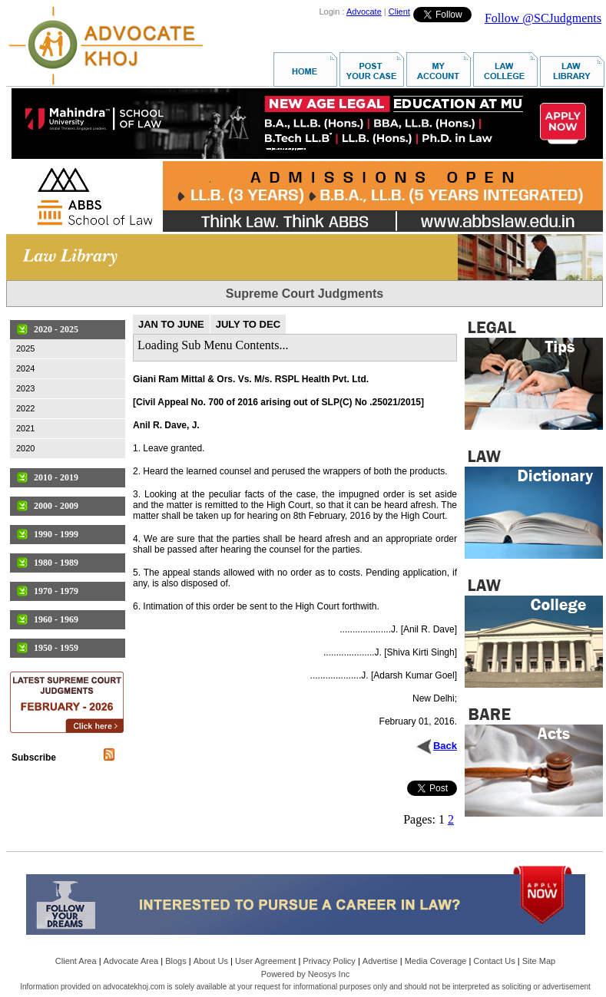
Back (445, 745)
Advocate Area (131, 961)
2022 (25, 408)
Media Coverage (436, 961)
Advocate (364, 11)
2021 (25, 428)
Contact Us (494, 961)
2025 (25, 348)
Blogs (176, 961)
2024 (25, 368)
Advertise (380, 961)
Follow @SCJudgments (543, 18)
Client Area (76, 961)
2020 (25, 448)
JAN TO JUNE (171, 324)
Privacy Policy (329, 961)
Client (399, 11)
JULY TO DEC (248, 324)
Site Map (538, 961)
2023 (25, 388)
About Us (211, 961)
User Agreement (265, 961)
